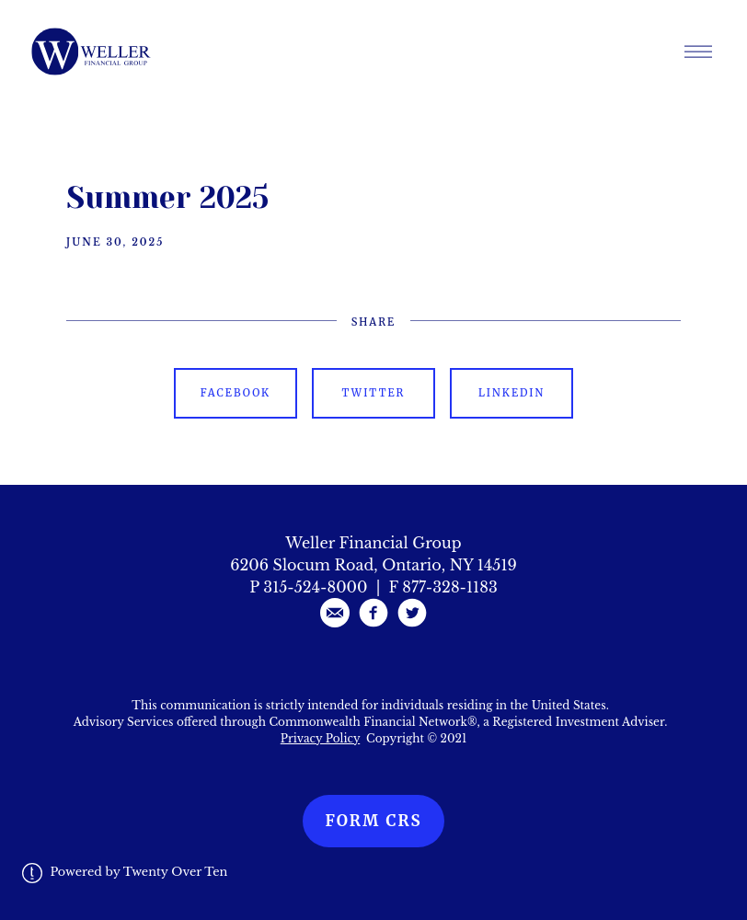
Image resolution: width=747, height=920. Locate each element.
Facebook (235, 392)
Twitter (374, 392)
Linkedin (511, 392)
